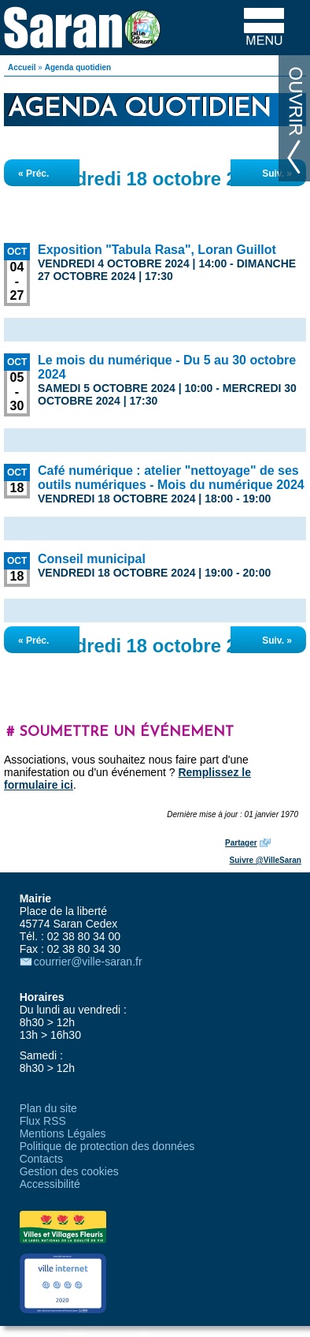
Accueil (22, 67)
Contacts (41, 1158)
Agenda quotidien (78, 67)
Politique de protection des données (107, 1146)
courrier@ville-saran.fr (88, 961)
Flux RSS (43, 1121)
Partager (241, 842)
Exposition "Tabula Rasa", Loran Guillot (157, 249)
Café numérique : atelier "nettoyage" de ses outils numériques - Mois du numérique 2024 (171, 477)
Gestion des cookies (69, 1171)
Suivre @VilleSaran (265, 860)
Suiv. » (277, 173)
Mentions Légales (63, 1133)
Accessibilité (50, 1184)
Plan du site (48, 1108)
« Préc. (33, 173)
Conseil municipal (92, 559)
